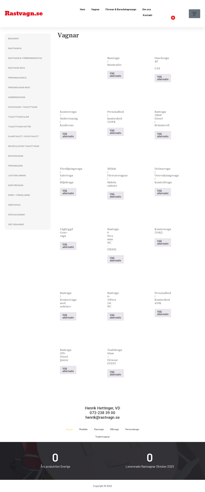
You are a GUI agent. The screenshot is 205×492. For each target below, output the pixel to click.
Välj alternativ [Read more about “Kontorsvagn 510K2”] (162, 242)
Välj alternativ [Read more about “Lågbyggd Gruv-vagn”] (68, 245)
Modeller (83, 429)
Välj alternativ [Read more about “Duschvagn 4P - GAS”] (162, 78)
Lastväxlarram (17, 175)
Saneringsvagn (16, 97)
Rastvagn (99, 429)
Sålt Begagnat (16, 224)
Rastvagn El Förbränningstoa (25, 58)
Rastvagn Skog (16, 68)
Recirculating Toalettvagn (23, 146)
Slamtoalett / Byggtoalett (23, 136)
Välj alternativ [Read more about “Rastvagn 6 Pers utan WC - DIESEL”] (115, 259)
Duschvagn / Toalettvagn (22, 107)
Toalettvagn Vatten (19, 126)
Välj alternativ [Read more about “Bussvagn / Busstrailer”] (115, 74)
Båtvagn (114, 429)
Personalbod (15, 166)
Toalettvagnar (102, 436)
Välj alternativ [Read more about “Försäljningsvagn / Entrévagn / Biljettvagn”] (68, 192)
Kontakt (147, 15)
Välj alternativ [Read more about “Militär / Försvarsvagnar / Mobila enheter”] (115, 195)
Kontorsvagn (15, 185)
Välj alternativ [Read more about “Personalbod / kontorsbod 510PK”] (115, 131)
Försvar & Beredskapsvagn (121, 9)
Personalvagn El (17, 77)
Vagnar (95, 9)
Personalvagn (132, 429)
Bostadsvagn (15, 156)
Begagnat (13, 38)
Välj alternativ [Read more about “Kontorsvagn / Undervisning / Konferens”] (68, 135)
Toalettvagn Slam (18, 117)
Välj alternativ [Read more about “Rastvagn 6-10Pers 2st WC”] (115, 316)
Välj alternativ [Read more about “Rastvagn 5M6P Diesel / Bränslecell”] (162, 135)
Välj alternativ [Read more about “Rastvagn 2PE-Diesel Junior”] (68, 370)
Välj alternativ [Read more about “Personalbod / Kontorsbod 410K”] (162, 313)
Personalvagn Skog (19, 87)
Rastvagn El (15, 48)
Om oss (146, 9)
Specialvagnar (16, 214)
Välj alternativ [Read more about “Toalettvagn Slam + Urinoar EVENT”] (115, 373)
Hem (82, 9)
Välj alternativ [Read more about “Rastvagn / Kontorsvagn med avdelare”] (68, 316)
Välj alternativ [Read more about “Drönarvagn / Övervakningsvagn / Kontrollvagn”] (162, 192)
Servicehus (14, 205)
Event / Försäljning (19, 195)
